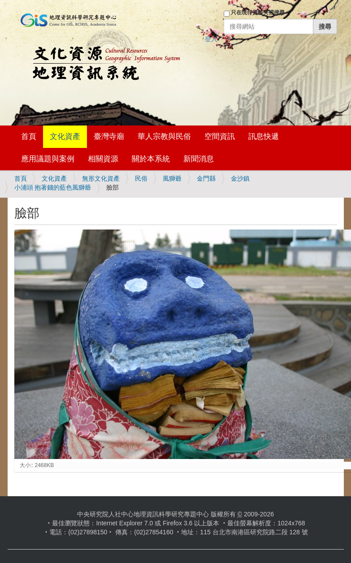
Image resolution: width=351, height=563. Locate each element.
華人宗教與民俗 (164, 136)
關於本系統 (151, 159)
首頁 (28, 136)
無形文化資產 (101, 178)
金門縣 (206, 178)
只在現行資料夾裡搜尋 (258, 12)
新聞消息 (198, 159)
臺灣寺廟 (109, 136)
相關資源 (103, 159)
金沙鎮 (240, 178)
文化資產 (65, 136)
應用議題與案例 (47, 159)
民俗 (141, 178)
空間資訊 (219, 136)
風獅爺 (172, 178)
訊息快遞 (263, 136)
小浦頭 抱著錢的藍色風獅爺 (52, 187)
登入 (211, 39)
